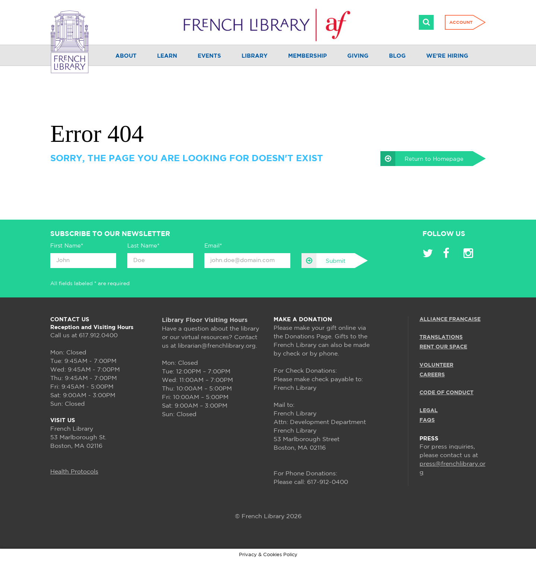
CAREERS (432, 375)
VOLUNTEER (436, 365)
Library (255, 56)
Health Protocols (74, 472)
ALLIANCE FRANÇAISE (450, 319)
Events (209, 56)
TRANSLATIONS (441, 337)
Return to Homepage (421, 158)
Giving (357, 56)
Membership (307, 56)
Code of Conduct (446, 393)
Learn (167, 56)
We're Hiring (447, 56)
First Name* (66, 245)
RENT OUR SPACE (443, 347)
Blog (397, 56)
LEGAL (428, 410)
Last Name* (143, 245)
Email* (213, 245)
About (126, 56)
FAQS (427, 420)
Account (461, 22)
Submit (323, 260)
